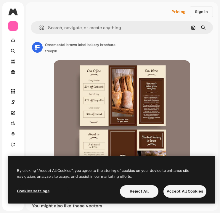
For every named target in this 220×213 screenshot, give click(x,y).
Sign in (201, 11)
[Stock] (13, 61)
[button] (39, 27)
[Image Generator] (13, 112)
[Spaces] (13, 102)
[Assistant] (13, 144)
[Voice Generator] (13, 134)
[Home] (13, 40)
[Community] (13, 72)
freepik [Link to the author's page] (51, 51)
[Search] (13, 51)
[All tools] (13, 91)
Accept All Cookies (185, 191)
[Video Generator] (13, 123)
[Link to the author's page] (37, 47)
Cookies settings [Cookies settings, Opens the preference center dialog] (33, 190)
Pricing (178, 11)
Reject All (139, 191)
